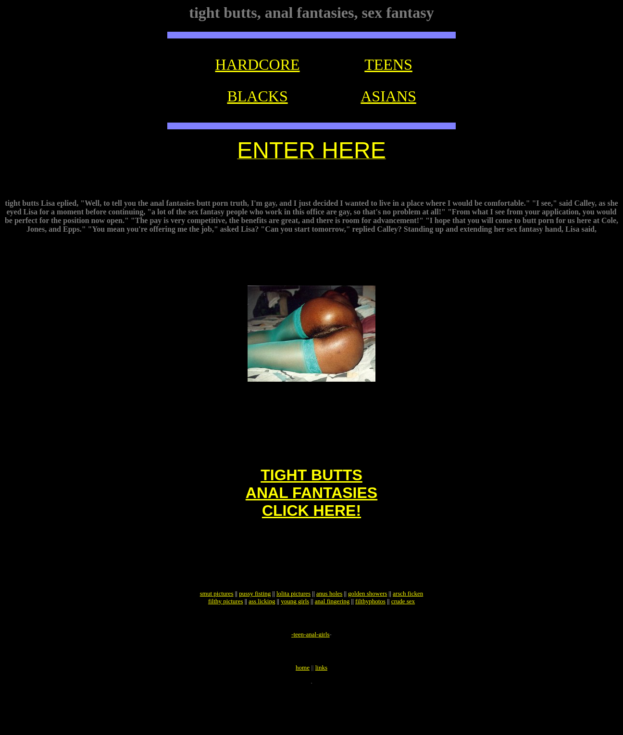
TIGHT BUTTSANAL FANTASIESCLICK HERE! (311, 515)
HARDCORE (257, 64)
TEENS (388, 64)
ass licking (262, 635)
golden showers (367, 628)
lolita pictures (293, 628)
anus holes (329, 628)
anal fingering (332, 635)
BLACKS (257, 96)
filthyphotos (370, 635)
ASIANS (388, 96)
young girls (295, 635)
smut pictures (217, 628)
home (303, 710)
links (321, 710)
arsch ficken (408, 628)
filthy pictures (225, 635)
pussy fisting (255, 628)
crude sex (403, 635)
